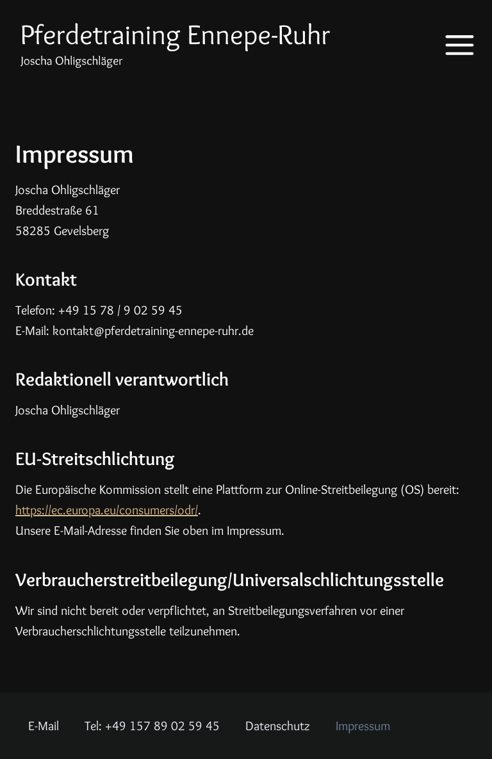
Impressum (363, 725)
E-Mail (43, 725)
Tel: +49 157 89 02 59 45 (152, 725)
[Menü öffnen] (451, 45)
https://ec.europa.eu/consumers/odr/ (106, 510)
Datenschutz (277, 725)
